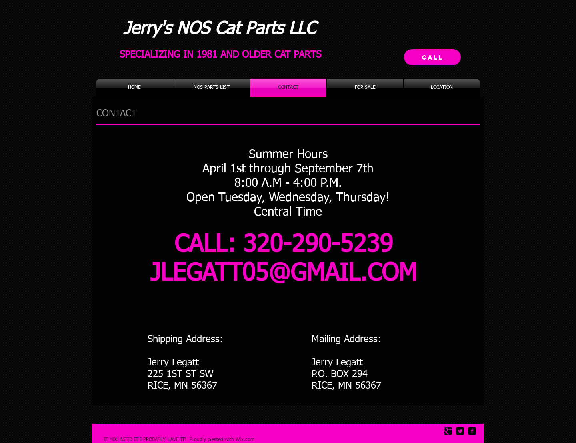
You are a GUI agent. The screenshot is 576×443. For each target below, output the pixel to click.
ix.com (247, 439)
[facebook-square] (472, 431)
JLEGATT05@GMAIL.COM (283, 274)
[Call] (432, 57)
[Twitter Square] (460, 431)
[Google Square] (448, 431)
